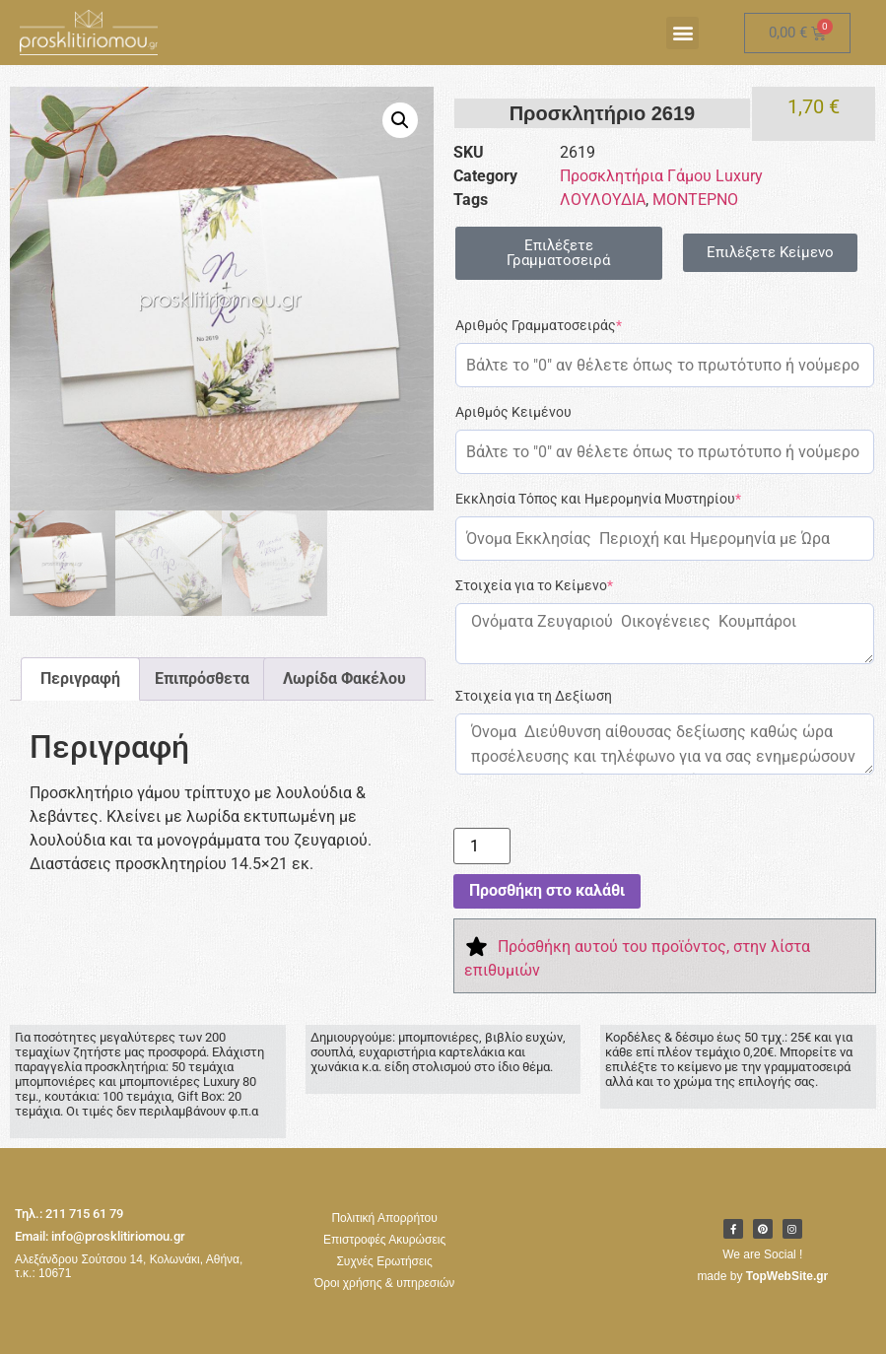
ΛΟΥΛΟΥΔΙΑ (603, 199)
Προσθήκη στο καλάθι (547, 890)
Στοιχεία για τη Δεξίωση (533, 696)
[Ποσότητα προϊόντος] (482, 846)
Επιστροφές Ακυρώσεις (384, 1240)
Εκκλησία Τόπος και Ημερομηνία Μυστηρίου (598, 499)
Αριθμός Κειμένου (513, 412)
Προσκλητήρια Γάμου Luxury (661, 176)
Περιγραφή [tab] (80, 678)
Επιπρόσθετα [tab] (202, 678)
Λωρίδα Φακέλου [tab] (344, 678)
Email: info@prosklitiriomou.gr (100, 1236)
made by (762, 1276)
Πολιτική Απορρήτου (384, 1218)
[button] (682, 33)
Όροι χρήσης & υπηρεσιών (384, 1283)
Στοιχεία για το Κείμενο (534, 585)
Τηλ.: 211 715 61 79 (69, 1213)
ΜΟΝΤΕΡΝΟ (695, 199)
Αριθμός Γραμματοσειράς (538, 325)
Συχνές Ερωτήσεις (384, 1261)
